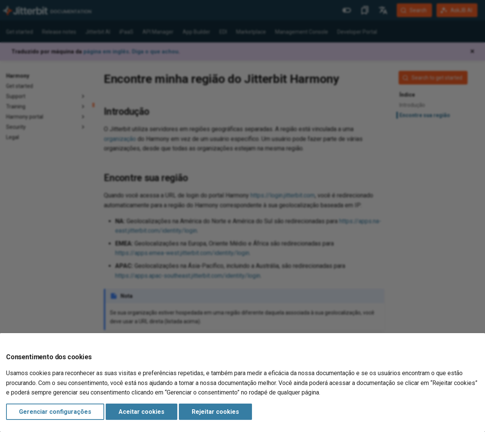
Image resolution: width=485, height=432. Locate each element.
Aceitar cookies (141, 411)
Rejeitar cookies (215, 411)
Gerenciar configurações (55, 411)
